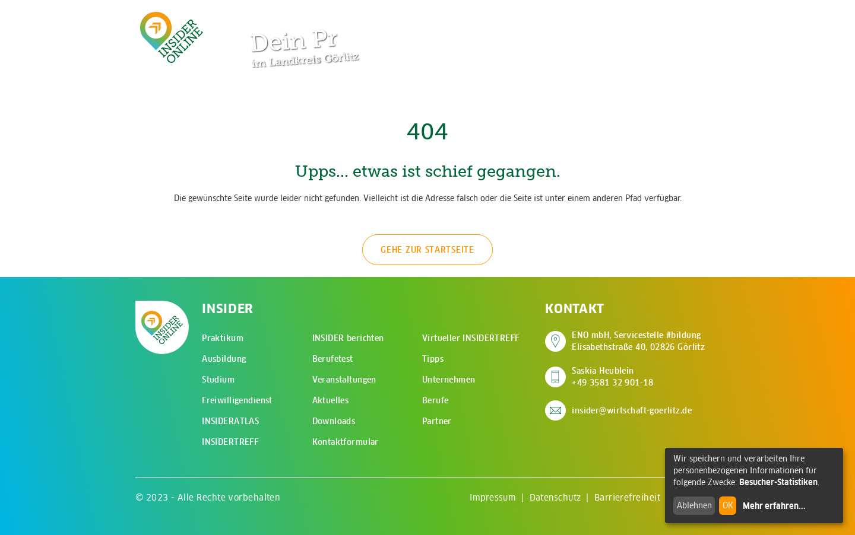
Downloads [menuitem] (334, 421)
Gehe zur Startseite (427, 249)
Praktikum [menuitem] (222, 338)
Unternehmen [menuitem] (449, 379)
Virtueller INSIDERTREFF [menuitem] (471, 338)
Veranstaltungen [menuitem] (344, 379)
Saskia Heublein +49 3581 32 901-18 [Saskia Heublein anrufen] (612, 376)
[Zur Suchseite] (652, 17)
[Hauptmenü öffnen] (689, 18)
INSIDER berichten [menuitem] (348, 338)
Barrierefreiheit (627, 497)
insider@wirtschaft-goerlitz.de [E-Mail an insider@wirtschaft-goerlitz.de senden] (632, 410)
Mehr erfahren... (774, 506)
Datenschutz (555, 497)
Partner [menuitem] (437, 421)
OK (728, 505)
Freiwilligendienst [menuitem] (237, 400)
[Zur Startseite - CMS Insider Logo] (172, 37)
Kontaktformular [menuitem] (345, 442)
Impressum (493, 497)
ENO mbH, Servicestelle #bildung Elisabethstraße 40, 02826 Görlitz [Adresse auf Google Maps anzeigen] (638, 341)
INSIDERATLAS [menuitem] (230, 421)
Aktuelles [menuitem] (330, 400)
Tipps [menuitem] (433, 359)
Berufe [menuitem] (435, 400)
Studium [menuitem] (218, 379)
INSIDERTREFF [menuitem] (230, 442)
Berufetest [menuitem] (332, 359)
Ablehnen (694, 505)
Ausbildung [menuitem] (224, 359)
